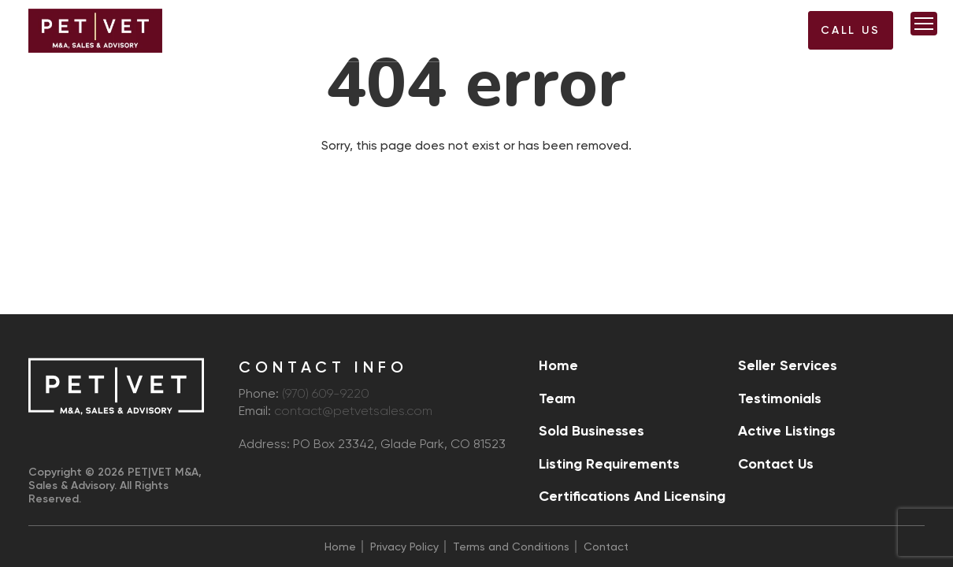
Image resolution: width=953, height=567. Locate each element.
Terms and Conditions (511, 546)
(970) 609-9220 (758, 35)
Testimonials (779, 398)
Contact (606, 546)
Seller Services (787, 365)
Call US (851, 30)
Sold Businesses (591, 430)
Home (558, 365)
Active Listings (787, 430)
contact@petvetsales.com (353, 412)
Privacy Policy (404, 546)
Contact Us (776, 463)
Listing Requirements (609, 463)
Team (557, 398)
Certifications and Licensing (632, 496)
